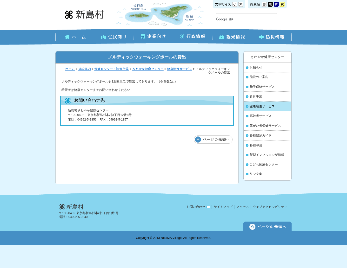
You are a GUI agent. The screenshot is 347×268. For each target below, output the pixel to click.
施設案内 (84, 69)
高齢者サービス (261, 116)
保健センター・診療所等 (111, 69)
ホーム (70, 69)
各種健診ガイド (261, 135)
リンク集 (256, 174)
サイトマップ (223, 207)
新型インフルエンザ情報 (267, 155)
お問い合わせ (198, 207)
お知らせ (256, 67)
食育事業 (256, 96)
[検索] (241, 19)
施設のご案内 (259, 77)
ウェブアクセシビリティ (270, 207)
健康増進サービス (179, 69)
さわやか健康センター (148, 69)
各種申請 (256, 145)
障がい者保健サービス (265, 126)
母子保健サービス (262, 87)
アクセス (242, 207)
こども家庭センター (264, 164)
